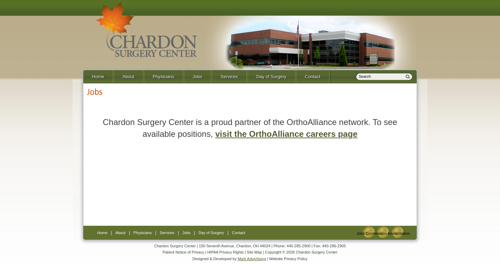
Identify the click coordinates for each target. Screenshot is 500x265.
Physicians (163, 76)
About (128, 76)
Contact (312, 76)
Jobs (197, 76)
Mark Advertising (252, 259)
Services (229, 76)
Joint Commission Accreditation (383, 233)
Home (98, 76)
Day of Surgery (271, 76)
